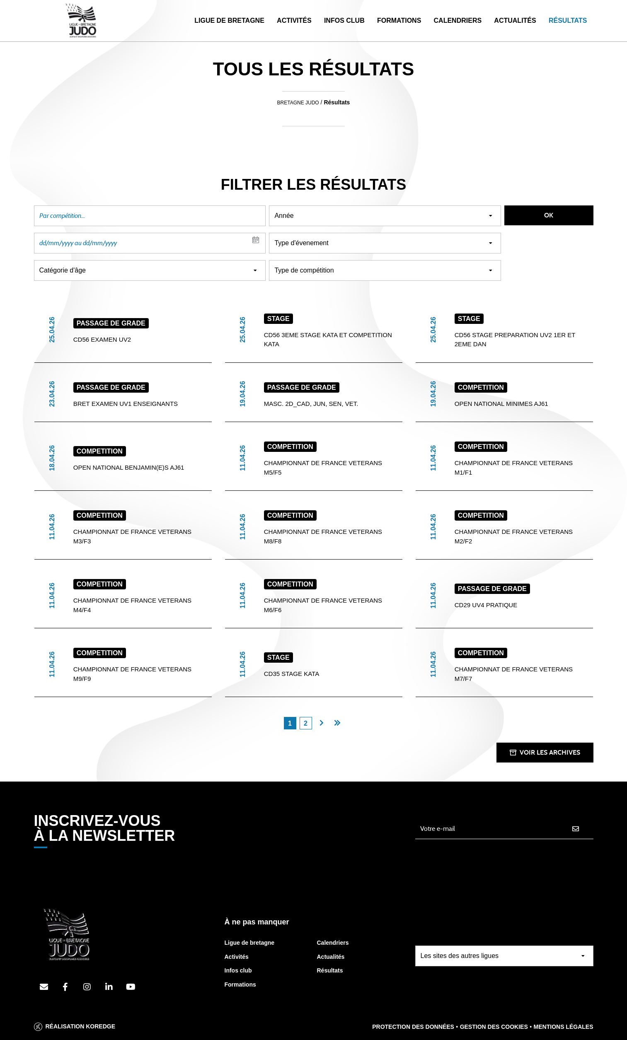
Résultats (568, 20)
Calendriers (458, 20)
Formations (399, 20)
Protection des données (413, 1026)
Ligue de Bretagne (229, 20)
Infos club (238, 970)
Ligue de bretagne (250, 942)
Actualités (515, 20)
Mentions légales (563, 1026)
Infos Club (344, 20)
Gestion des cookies (494, 1026)
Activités (294, 20)
